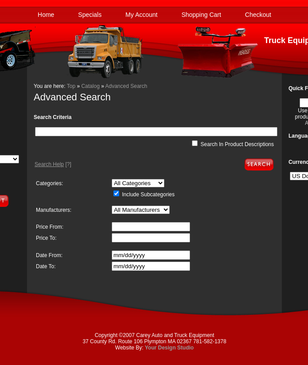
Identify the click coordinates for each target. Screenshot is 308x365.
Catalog (90, 86)
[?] (53, 164)
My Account (141, 14)
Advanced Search (126, 86)
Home (46, 14)
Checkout (258, 14)
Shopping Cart (201, 14)
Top (71, 86)
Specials (89, 14)
